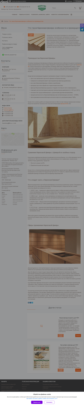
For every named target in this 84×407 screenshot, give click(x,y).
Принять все (36, 402)
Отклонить (49, 402)
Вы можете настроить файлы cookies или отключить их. (41, 398)
